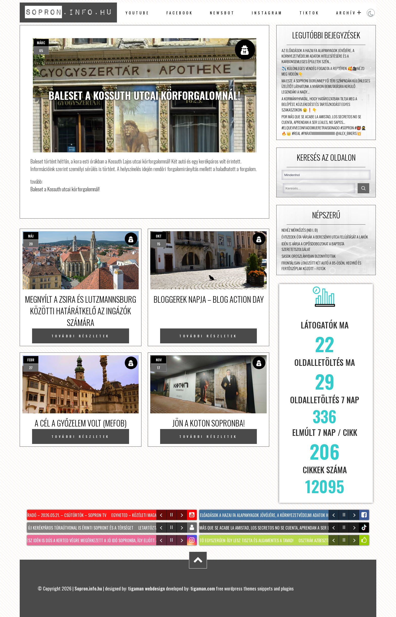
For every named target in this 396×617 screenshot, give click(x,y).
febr (30, 359)
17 (158, 367)
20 (31, 243)
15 (158, 243)
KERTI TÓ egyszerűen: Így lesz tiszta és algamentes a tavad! (243, 540)
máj (31, 236)
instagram (267, 12)
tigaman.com (202, 588)
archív (346, 12)
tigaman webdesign (146, 588)
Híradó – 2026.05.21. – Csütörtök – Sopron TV (66, 515)
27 (31, 367)
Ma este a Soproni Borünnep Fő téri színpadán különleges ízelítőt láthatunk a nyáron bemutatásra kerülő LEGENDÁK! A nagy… (326, 86)
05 (41, 50)
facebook (179, 12)
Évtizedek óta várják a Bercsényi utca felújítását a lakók (325, 237)
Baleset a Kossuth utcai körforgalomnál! (65, 189)
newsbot (222, 12)
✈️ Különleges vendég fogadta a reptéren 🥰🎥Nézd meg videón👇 (323, 71)
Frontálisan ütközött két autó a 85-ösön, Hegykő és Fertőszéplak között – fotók (321, 265)
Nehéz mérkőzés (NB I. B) (300, 230)
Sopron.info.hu (88, 588)
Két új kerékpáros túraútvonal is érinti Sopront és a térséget (78, 528)
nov (159, 359)
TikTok (309, 12)
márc (41, 42)
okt (159, 236)
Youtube (138, 12)
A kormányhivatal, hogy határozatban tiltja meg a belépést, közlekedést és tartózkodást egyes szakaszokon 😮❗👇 (319, 104)
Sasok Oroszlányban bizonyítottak (309, 256)
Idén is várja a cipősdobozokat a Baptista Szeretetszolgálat (313, 246)
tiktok (364, 527)
